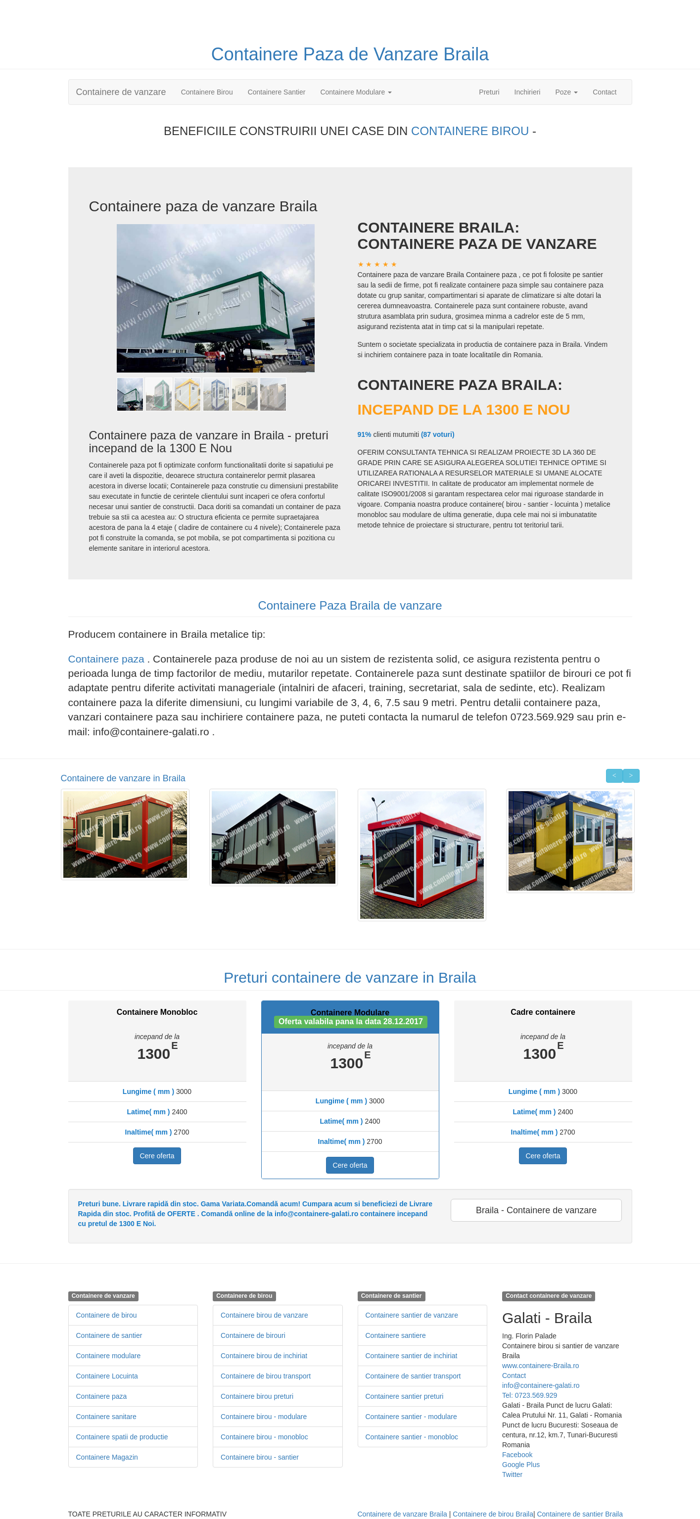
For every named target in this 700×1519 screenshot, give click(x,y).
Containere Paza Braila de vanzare (350, 605)
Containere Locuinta (107, 1376)
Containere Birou (207, 92)
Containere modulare (108, 1356)
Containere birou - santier (260, 1457)
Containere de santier (109, 1335)
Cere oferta (157, 1156)
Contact (604, 92)
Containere (257, 54)
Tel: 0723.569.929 (529, 1395)
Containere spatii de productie (122, 1437)
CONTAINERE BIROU (471, 131)
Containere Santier (277, 92)
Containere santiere (396, 1335)
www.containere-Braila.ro (540, 1366)
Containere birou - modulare (264, 1417)
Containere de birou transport (266, 1376)
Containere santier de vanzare (412, 1315)
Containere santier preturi (405, 1396)
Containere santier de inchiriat (412, 1356)
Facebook (517, 1455)
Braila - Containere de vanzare (536, 1210)
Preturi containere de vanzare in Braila (350, 977)
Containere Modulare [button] (356, 92)
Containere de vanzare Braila (402, 1514)
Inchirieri (527, 92)
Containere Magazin (107, 1457)
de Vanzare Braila (419, 54)
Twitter (512, 1474)
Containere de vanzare (121, 92)
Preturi (493, 91)
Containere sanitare (106, 1417)
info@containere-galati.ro (541, 1385)
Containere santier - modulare (411, 1417)
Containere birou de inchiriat (264, 1356)
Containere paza (107, 659)
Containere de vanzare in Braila (123, 778)
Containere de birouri (253, 1335)
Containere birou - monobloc (264, 1437)
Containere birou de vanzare (264, 1315)
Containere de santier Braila (580, 1514)
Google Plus (521, 1465)
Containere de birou (106, 1315)
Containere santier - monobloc (412, 1437)
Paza (326, 54)
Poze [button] (566, 92)
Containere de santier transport (413, 1376)
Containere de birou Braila (493, 1514)
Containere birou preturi (257, 1396)
